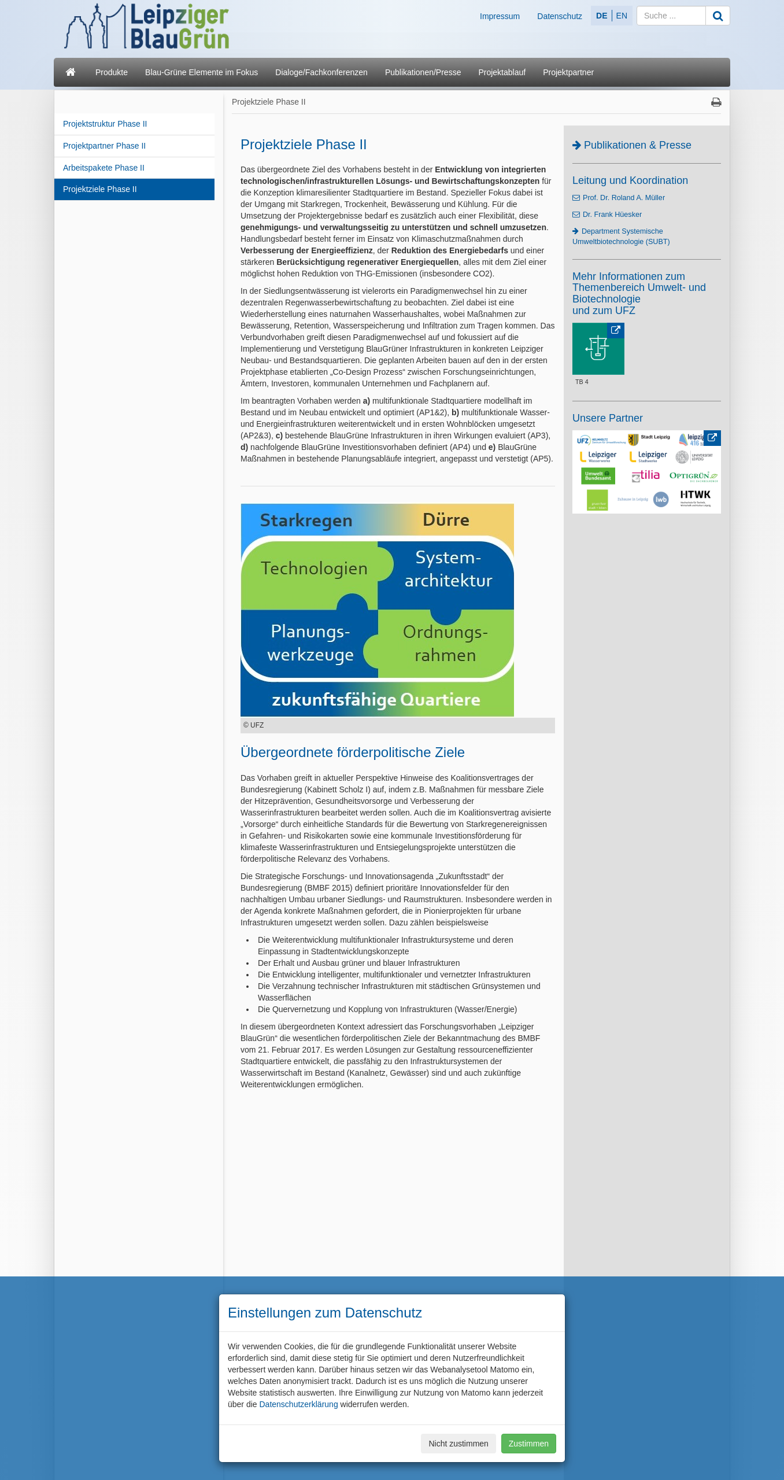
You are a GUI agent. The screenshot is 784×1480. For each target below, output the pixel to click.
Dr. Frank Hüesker (612, 215)
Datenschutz (559, 16)
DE (601, 15)
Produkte (111, 72)
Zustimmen (529, 1443)
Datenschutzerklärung (298, 1404)
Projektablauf (502, 72)
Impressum (500, 16)
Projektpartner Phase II (104, 145)
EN (621, 15)
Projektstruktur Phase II (105, 123)
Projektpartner (568, 72)
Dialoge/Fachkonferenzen (321, 72)
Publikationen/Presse (423, 72)
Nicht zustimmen (458, 1443)
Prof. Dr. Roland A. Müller (624, 198)
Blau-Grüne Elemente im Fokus (201, 72)
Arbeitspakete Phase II (104, 167)
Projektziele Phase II (100, 189)
